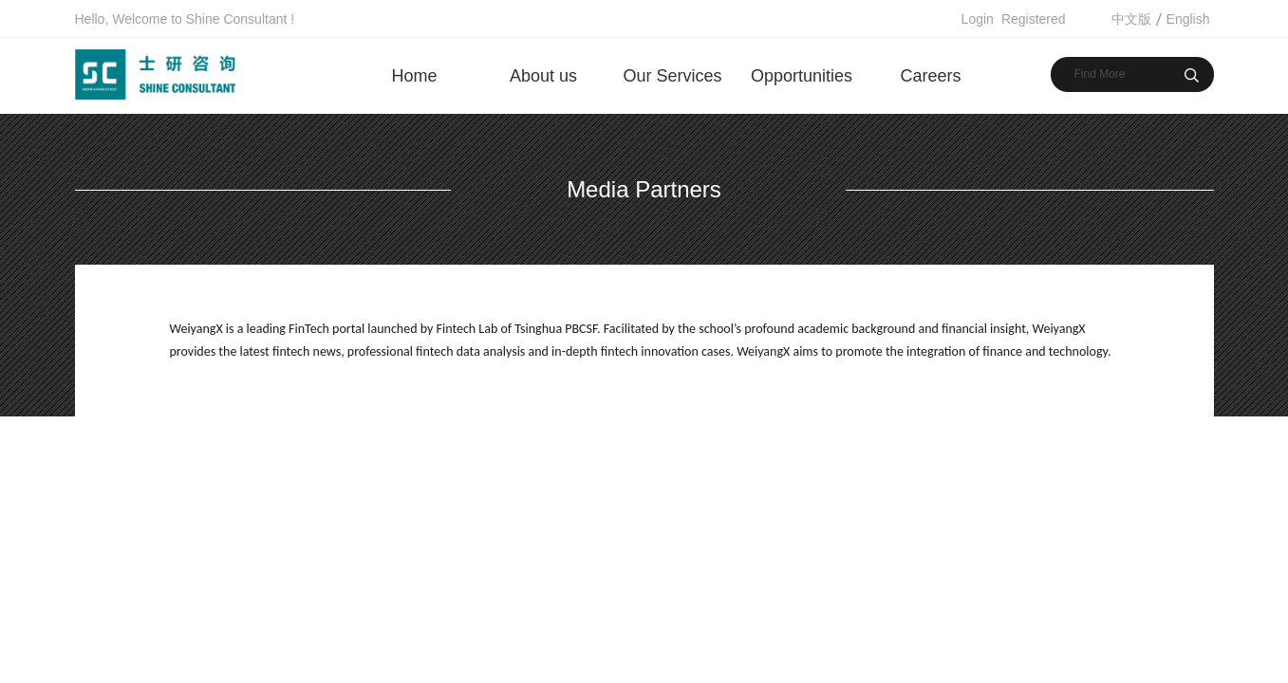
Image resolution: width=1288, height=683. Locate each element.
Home (414, 75)
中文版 (1131, 19)
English (1188, 19)
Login (977, 19)
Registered (1033, 19)
